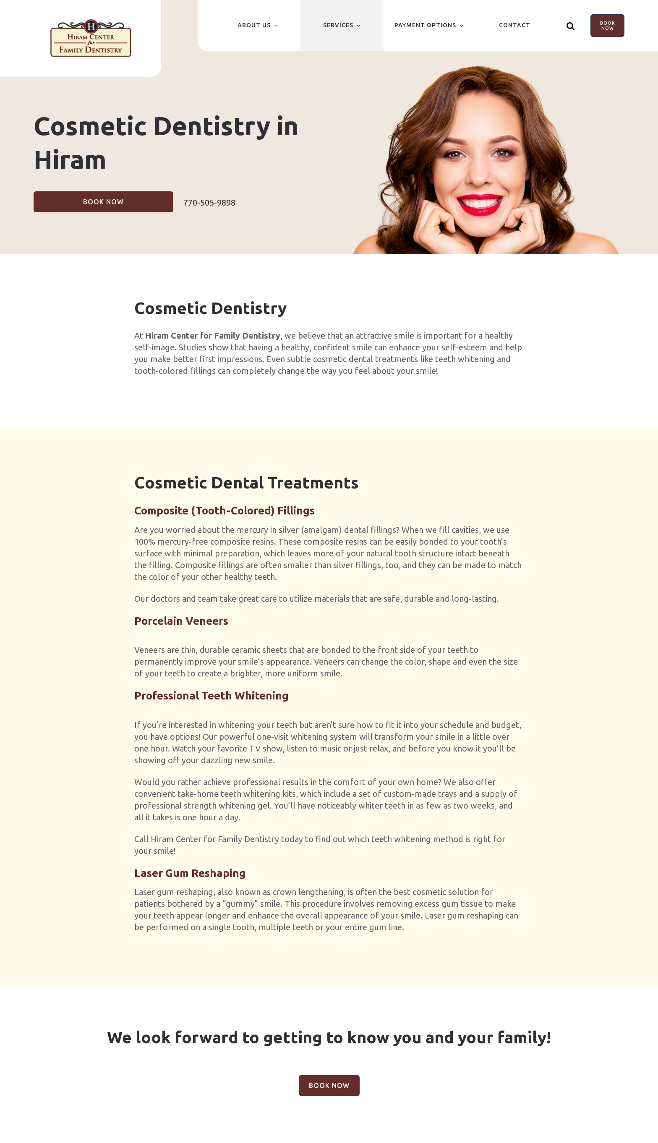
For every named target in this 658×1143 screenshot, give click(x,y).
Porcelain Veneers (181, 621)
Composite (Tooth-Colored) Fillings (224, 510)
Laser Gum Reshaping (190, 873)
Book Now (607, 26)
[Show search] (571, 25)
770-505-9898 (209, 202)
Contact (514, 25)
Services (338, 25)
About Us (254, 25)
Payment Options (425, 25)
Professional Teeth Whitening (211, 695)
